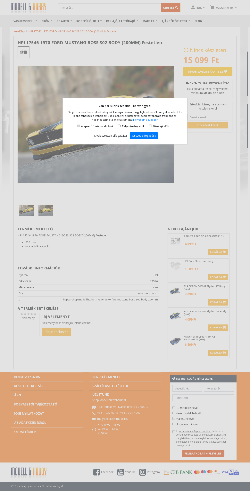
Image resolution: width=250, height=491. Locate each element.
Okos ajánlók (161, 126)
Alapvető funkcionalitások (97, 126)
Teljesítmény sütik (133, 126)
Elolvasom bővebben (145, 119)
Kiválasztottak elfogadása (110, 135)
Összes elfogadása (144, 135)
